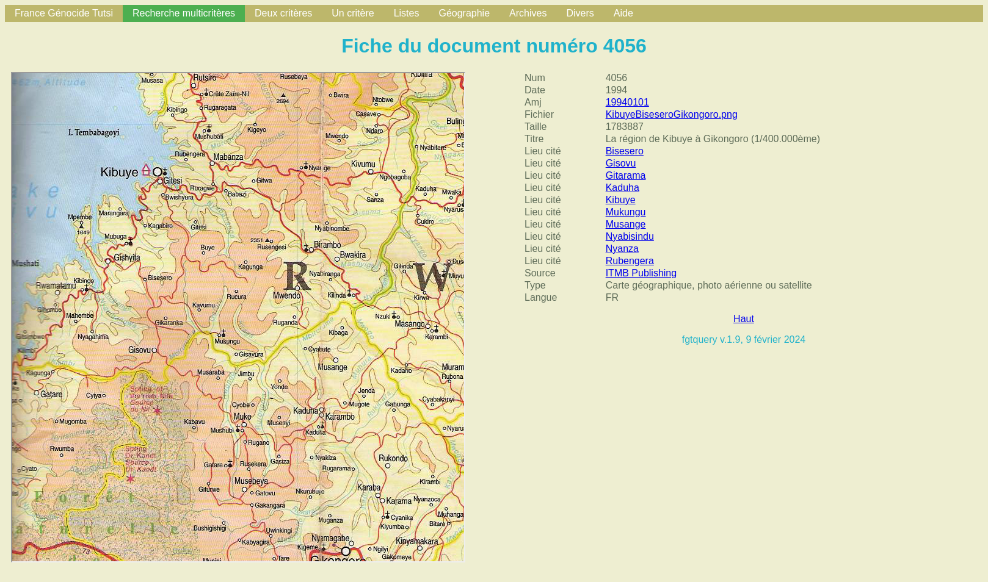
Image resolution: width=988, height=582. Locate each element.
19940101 (627, 102)
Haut (743, 319)
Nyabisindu (630, 236)
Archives (528, 13)
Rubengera (630, 261)
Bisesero (625, 151)
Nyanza (622, 248)
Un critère (353, 13)
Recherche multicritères (184, 13)
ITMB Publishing (641, 273)
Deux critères (283, 13)
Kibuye (621, 200)
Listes (407, 13)
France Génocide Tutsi (64, 13)
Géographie (464, 13)
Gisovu (621, 163)
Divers (580, 13)
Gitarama (626, 175)
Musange (626, 224)
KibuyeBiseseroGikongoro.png (672, 114)
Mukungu (626, 212)
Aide (623, 13)
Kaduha (622, 187)
